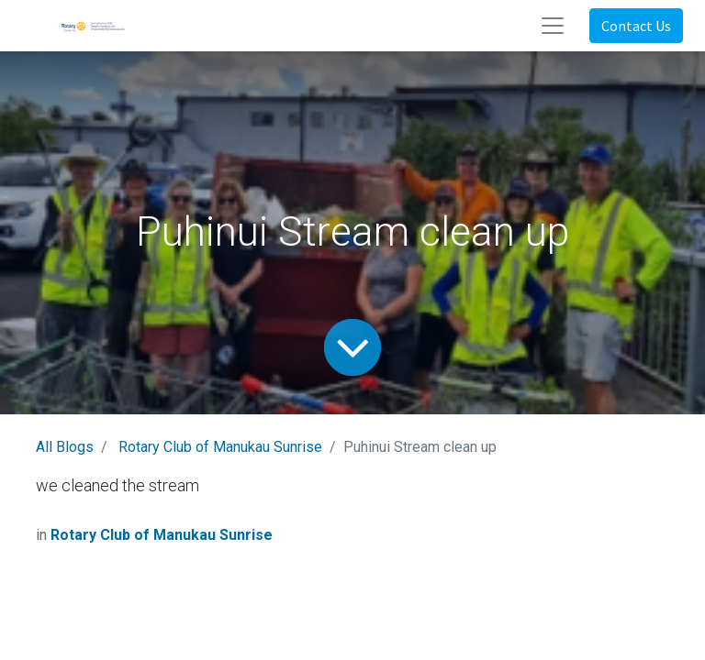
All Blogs (65, 447)
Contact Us (636, 25)
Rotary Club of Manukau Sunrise (220, 447)
